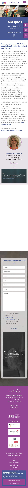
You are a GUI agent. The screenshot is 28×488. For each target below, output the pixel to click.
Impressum (14, 405)
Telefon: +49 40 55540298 (14, 160)
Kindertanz (14, 458)
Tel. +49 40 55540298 (14, 401)
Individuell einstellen (14, 483)
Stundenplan (14, 163)
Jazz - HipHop (14, 465)
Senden (14, 328)
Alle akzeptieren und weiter (14, 480)
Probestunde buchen (14, 32)
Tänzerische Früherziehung (14, 453)
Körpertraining (14, 470)
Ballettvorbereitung (14, 455)
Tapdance (14, 467)
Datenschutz (14, 407)
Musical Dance (14, 463)
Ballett (14, 460)
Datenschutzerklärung (8, 178)
